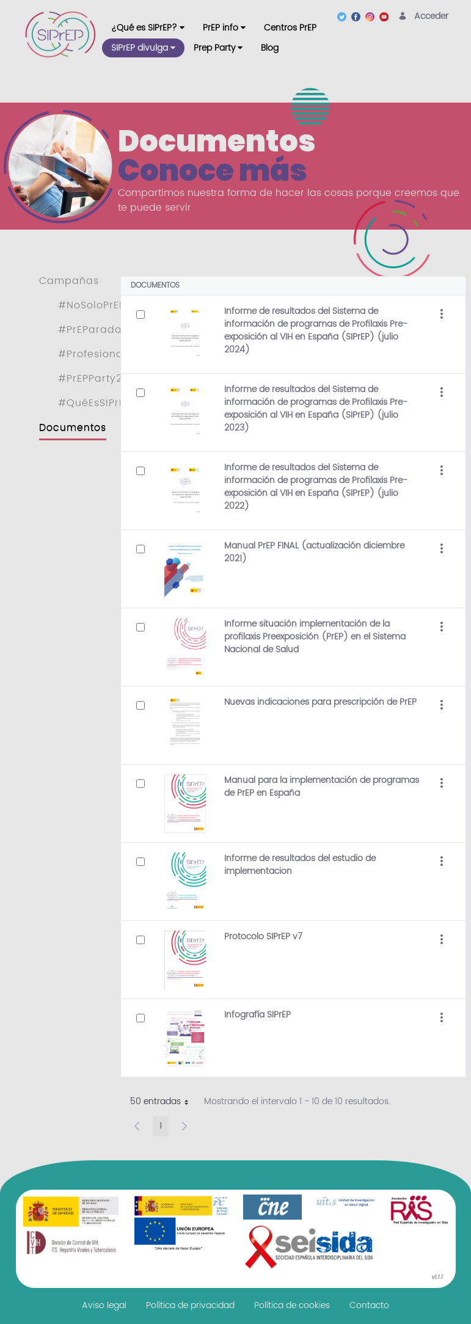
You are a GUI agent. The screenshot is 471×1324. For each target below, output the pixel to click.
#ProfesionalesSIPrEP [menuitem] (114, 354)
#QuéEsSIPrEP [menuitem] (94, 403)
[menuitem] (148, 27)
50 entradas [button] (163, 1102)
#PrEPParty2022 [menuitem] (99, 379)
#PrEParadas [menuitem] (93, 330)
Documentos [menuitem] (72, 427)
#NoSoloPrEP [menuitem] (91, 305)
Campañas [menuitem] (69, 281)
